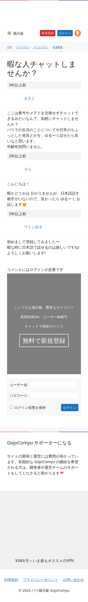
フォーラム (22, 47)
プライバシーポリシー (40, 579)
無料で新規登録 (44, 340)
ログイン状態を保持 (30, 407)
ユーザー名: (19, 385)
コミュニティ (41, 47)
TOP (9, 47)
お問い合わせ (73, 579)
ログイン (65, 33)
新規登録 (48, 33)
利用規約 (11, 579)
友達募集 (58, 47)
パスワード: (19, 395)
